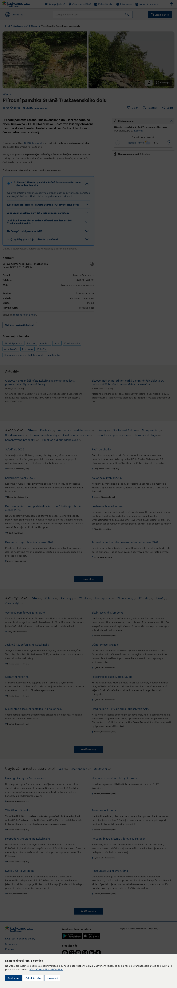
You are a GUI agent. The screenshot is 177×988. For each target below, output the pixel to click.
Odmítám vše (33, 978)
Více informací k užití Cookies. (46, 969)
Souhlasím (13, 978)
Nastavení (52, 978)
